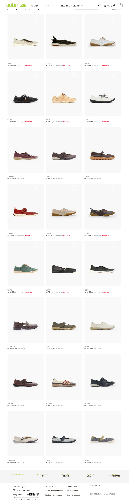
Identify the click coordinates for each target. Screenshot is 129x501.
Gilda (86, 63)
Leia (9, 63)
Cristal (49, 176)
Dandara (11, 460)
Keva (86, 120)
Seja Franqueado (73, 495)
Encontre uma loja (26, 499)
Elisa (86, 176)
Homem (49, 6)
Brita (48, 63)
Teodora (11, 347)
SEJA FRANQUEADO (70, 6)
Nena (48, 460)
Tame (9, 120)
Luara (48, 290)
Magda (49, 403)
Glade (48, 233)
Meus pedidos (72, 491)
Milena (87, 347)
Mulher (34, 6)
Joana (10, 233)
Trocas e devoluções (75, 486)
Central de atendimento (54, 491)
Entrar (109, 6)
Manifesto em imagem (53, 495)
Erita (86, 233)
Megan (10, 403)
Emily (48, 347)
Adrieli (10, 176)
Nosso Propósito (51, 486)
